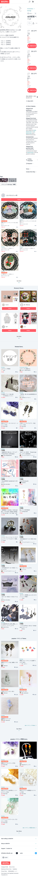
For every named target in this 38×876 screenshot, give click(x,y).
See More (19, 338)
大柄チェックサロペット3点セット (27, 248)
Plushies (3, 219)
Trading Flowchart (30, 159)
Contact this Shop (30, 171)
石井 (7, 326)
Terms (27, 169)
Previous (2, 17)
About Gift (30, 101)
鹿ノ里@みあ (27, 304)
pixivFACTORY (30, 152)
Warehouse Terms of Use (6, 869)
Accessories (30, 8)
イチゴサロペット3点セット (7, 248)
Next (18, 17)
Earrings (29, 10)
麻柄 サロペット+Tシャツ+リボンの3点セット (28, 221)
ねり (25, 326)
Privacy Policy (4, 871)
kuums (7, 304)
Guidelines (15, 869)
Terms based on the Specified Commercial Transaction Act (9, 874)
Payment (30, 163)
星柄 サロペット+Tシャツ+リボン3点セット (9, 223)
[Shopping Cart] (33, 1)
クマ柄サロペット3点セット (7, 274)
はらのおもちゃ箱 (11, 195)
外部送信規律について (12, 871)
